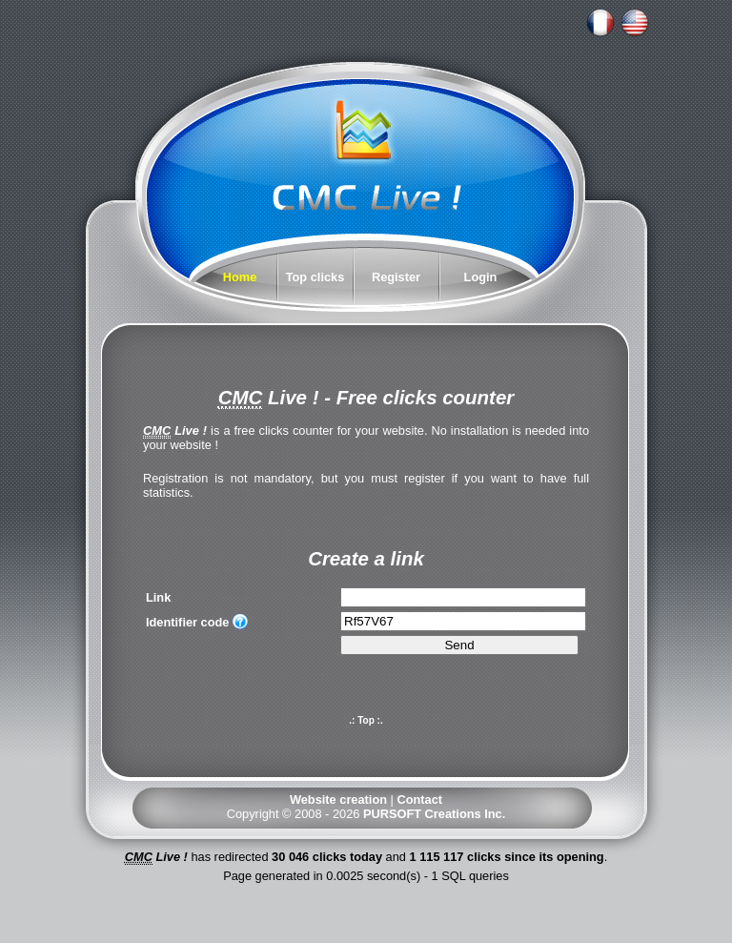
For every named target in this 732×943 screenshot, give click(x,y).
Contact (419, 799)
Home (240, 277)
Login (481, 277)
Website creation (338, 799)
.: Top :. (365, 720)
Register (396, 277)
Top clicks (315, 277)
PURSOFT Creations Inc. (434, 814)
